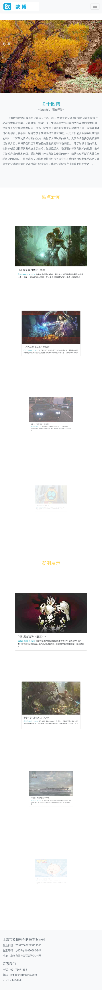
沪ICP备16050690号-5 (28, 950)
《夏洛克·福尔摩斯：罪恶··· (42, 261)
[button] (51, 89)
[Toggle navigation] (95, 6)
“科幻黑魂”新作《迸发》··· (41, 629)
